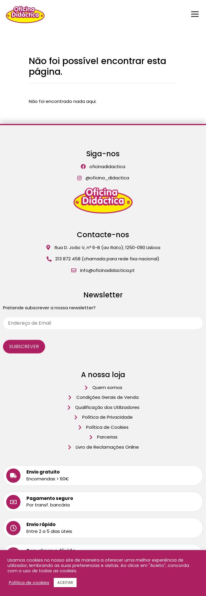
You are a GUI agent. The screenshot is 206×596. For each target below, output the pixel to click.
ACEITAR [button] (65, 582)
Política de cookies (29, 582)
